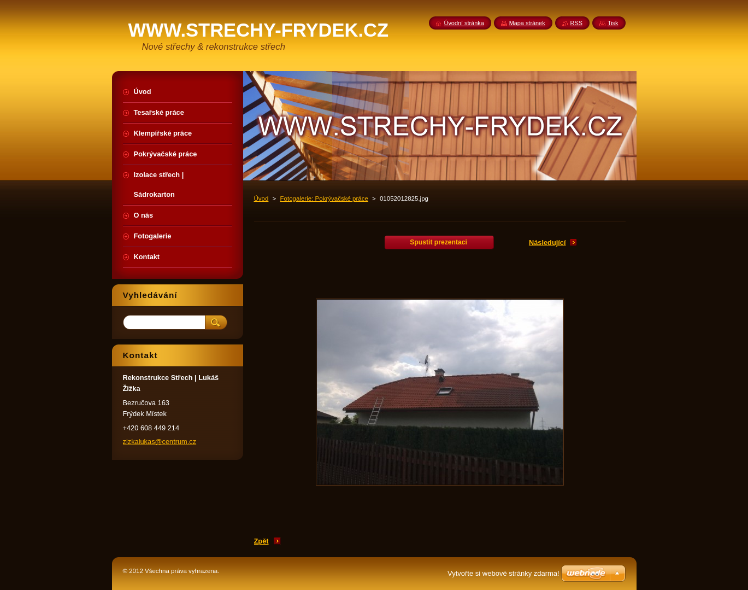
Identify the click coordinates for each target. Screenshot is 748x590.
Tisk (613, 23)
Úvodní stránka (464, 23)
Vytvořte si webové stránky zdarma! (503, 573)
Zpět (261, 541)
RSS (576, 23)
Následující (547, 242)
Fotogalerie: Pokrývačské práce (324, 198)
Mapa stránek (527, 23)
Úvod (261, 198)
